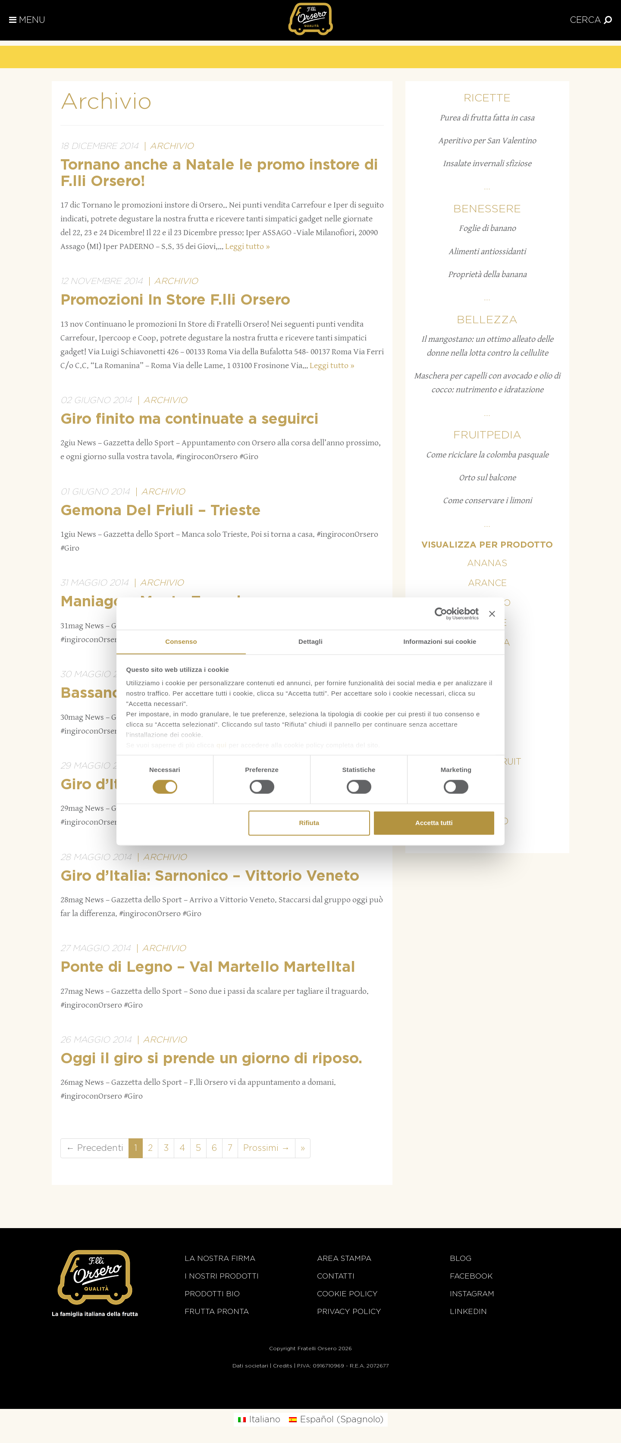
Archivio (172, 146)
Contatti (335, 1276)
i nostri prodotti (222, 1276)
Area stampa (344, 1258)
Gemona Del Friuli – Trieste (160, 511)
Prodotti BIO (212, 1294)
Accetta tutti (434, 823)
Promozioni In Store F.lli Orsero (175, 300)
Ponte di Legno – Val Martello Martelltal (207, 967)
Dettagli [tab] (310, 641)
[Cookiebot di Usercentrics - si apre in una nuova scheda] (441, 613)
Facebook (471, 1276)
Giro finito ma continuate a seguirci (189, 419)
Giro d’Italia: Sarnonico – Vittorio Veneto (209, 876)
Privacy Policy (349, 1311)
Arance (487, 583)
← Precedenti (94, 1148)
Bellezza (487, 320)
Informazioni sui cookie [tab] (440, 641)
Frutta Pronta (217, 1311)
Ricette (487, 98)
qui (221, 745)
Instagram (472, 1294)
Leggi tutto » (247, 247)
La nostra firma (220, 1258)
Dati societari (250, 1365)
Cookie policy (347, 1294)
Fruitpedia (487, 435)
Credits (282, 1365)
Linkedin (468, 1311)
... (487, 187)
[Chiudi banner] (492, 613)
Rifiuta (309, 823)
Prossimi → (266, 1148)
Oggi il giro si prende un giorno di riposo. (211, 1059)
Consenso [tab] (181, 641)
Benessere (487, 209)
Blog (460, 1258)
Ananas (487, 563)
